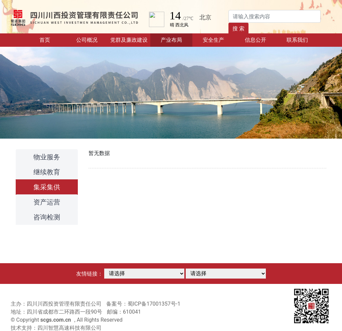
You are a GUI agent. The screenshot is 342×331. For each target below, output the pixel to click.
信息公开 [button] (255, 40)
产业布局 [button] (171, 40)
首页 (52, 39)
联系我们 (297, 40)
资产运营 (46, 202)
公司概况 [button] (87, 40)
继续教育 (46, 172)
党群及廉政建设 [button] (129, 40)
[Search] (274, 16)
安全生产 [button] (213, 40)
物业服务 (46, 157)
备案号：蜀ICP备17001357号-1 (143, 304)
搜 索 (238, 28)
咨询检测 (46, 217)
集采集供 (46, 187)
